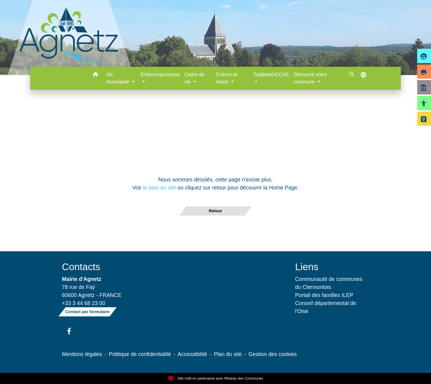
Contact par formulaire (87, 311)
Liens (306, 266)
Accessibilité (192, 354)
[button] (95, 75)
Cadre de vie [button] (194, 78)
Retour (215, 210)
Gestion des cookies (273, 354)
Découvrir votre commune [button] (310, 78)
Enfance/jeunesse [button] (160, 74)
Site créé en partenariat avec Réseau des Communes (215, 378)
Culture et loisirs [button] (226, 78)
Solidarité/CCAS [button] (271, 74)
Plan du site (228, 354)
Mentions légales (82, 354)
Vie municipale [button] (118, 78)
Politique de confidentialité (140, 354)
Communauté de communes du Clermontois (328, 283)
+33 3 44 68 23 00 (83, 303)
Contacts (81, 266)
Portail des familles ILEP (324, 295)
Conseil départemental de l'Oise (325, 307)
